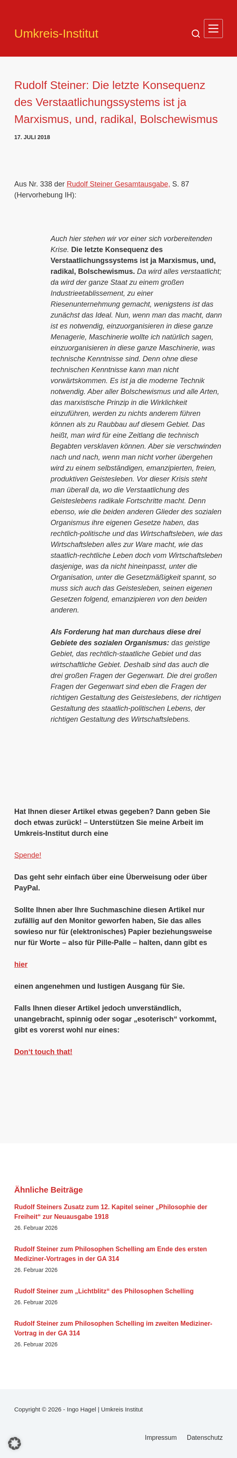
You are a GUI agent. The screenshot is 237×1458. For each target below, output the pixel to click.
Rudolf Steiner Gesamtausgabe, (118, 184)
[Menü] (213, 28)
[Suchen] (196, 34)
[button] (14, 1443)
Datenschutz (205, 1437)
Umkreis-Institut (56, 33)
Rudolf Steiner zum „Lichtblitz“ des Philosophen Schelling (103, 1291)
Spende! (27, 855)
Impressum (161, 1437)
